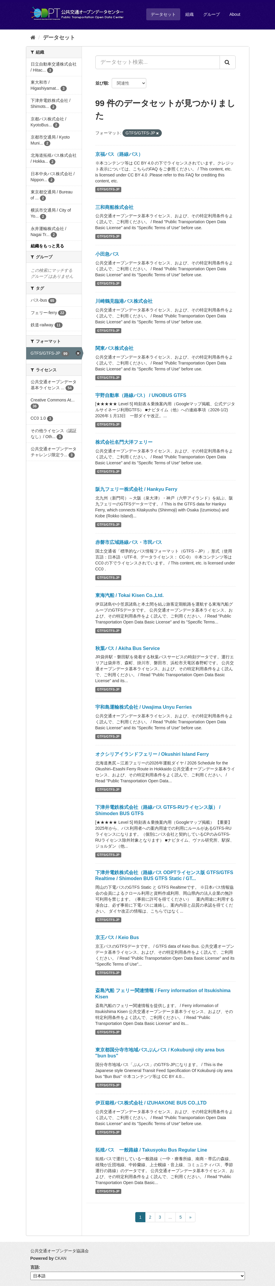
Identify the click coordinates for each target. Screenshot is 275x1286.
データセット (163, 14)
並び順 (101, 83)
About (234, 14)
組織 (189, 14)
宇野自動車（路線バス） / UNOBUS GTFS (141, 395)
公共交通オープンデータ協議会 (59, 1250)
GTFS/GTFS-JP (108, 189)
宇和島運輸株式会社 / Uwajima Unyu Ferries (143, 707)
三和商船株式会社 (114, 207)
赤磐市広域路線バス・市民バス (128, 542)
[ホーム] (32, 38)
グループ (211, 14)
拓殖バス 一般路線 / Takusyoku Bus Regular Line (151, 1149)
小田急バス (107, 254)
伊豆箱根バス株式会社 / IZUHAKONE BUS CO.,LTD (151, 1102)
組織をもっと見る (47, 245)
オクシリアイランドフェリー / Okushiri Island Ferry (152, 754)
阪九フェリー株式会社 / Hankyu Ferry (136, 489)
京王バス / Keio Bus (117, 937)
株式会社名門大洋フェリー (124, 442)
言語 (34, 1267)
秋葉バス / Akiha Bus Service (127, 648)
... (170, 1217)
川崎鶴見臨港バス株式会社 (124, 301)
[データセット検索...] (157, 62)
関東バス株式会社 (114, 348)
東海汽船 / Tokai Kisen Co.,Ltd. (129, 595)
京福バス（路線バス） (119, 154)
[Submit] (228, 62)
